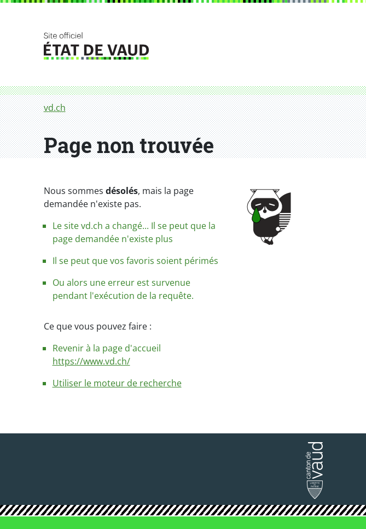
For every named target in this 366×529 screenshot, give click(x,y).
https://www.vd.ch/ (91, 361)
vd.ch (55, 108)
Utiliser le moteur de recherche (117, 383)
